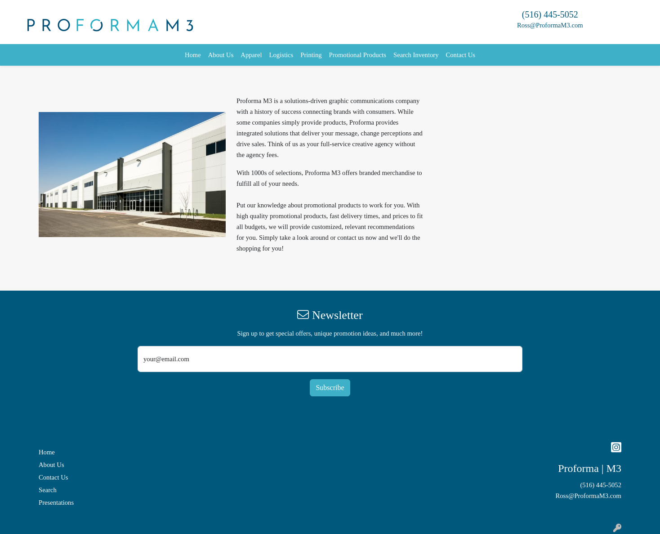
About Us (221, 54)
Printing (310, 54)
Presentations (56, 502)
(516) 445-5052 (550, 14)
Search (48, 490)
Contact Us (461, 54)
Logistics (281, 54)
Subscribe (330, 387)
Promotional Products (357, 54)
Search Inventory (416, 54)
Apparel (251, 54)
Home (193, 54)
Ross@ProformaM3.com (550, 25)
